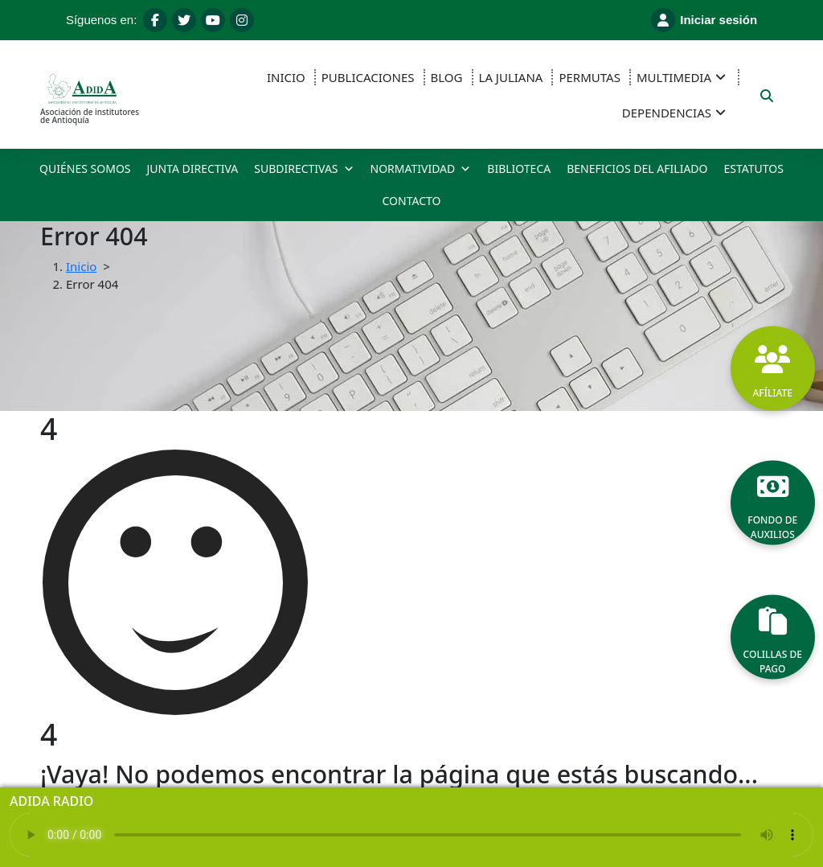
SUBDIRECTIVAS (304, 169)
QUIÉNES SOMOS (84, 168)
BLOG (447, 77)
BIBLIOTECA (519, 168)
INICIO (286, 77)
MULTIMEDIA (674, 77)
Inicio (81, 266)
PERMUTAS (589, 77)
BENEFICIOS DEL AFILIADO (637, 168)
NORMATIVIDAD (421, 169)
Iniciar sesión (704, 20)
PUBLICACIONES (368, 77)
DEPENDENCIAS (666, 113)
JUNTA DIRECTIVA (193, 168)
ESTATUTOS (753, 168)
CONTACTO (412, 200)
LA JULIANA (511, 77)
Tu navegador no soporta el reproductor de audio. (411, 835)
